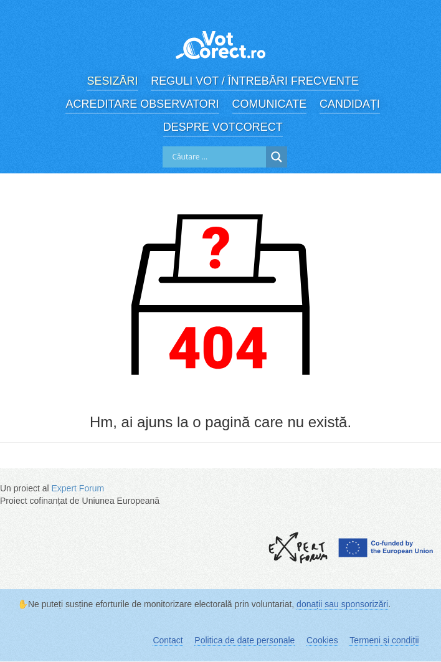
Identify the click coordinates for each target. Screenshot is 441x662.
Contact (168, 640)
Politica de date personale (244, 640)
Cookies (322, 640)
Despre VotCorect (223, 127)
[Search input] (217, 157)
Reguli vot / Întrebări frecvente (255, 81)
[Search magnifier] (276, 157)
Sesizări (112, 81)
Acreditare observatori (142, 104)
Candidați (350, 104)
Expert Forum (77, 488)
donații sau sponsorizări (342, 604)
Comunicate (269, 104)
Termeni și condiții (384, 640)
